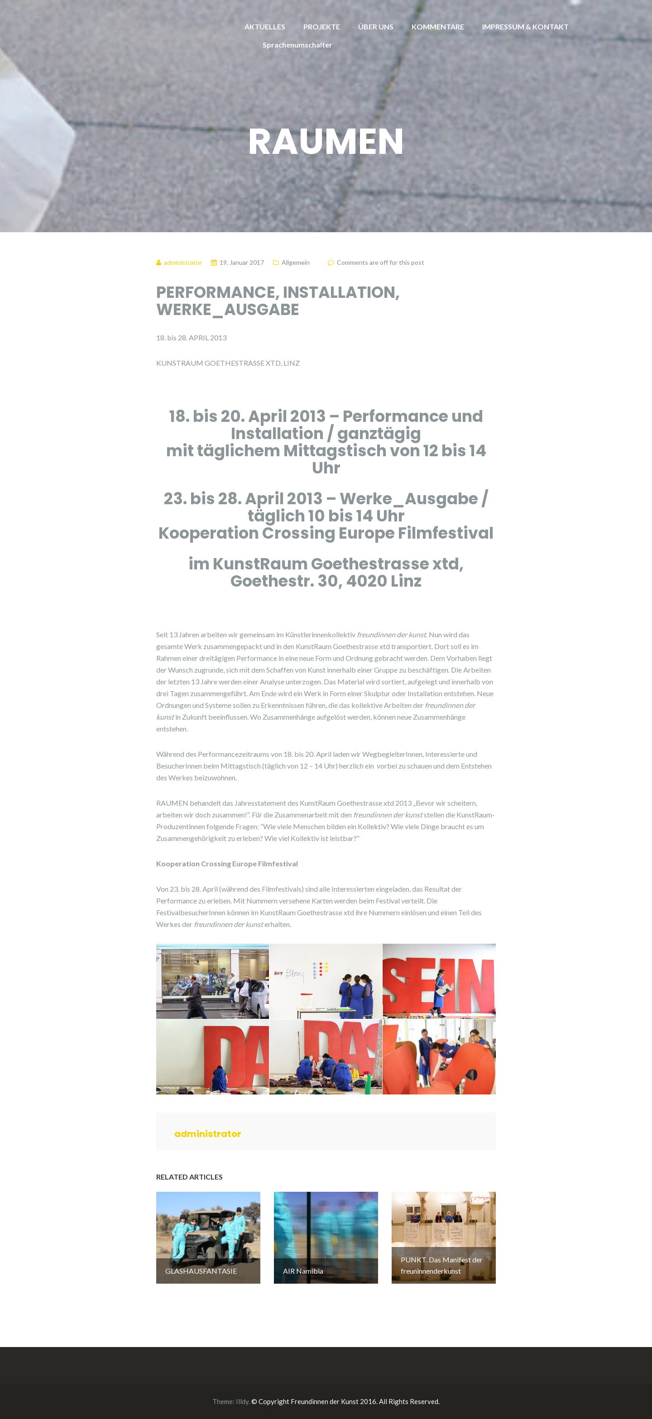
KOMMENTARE (438, 26)
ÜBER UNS (375, 26)
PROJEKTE (321, 26)
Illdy (242, 1401)
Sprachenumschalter (297, 44)
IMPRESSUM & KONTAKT (525, 26)
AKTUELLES (264, 26)
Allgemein (296, 262)
